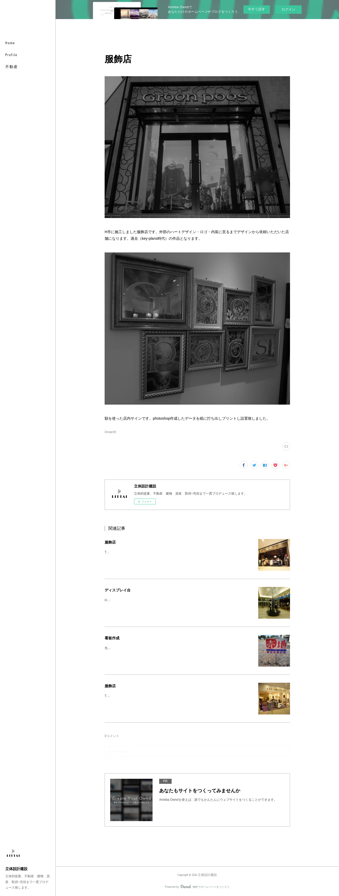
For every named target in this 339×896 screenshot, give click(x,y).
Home (10, 42)
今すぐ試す (256, 9)
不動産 (11, 66)
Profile (11, 54)
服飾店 (110, 542)
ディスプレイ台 (118, 590)
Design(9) (110, 432)
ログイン (288, 9)
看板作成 (112, 638)
